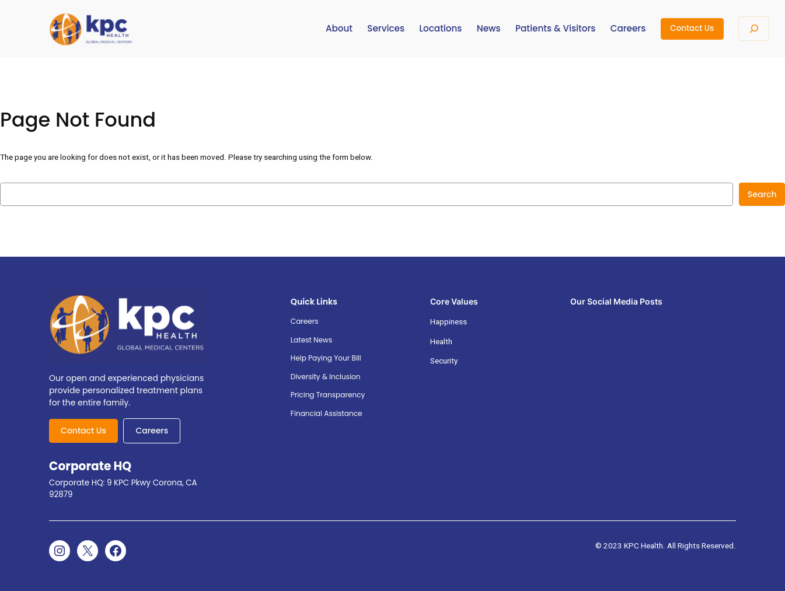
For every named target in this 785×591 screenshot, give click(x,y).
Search (762, 194)
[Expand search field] (753, 28)
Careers (151, 430)
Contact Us (692, 28)
